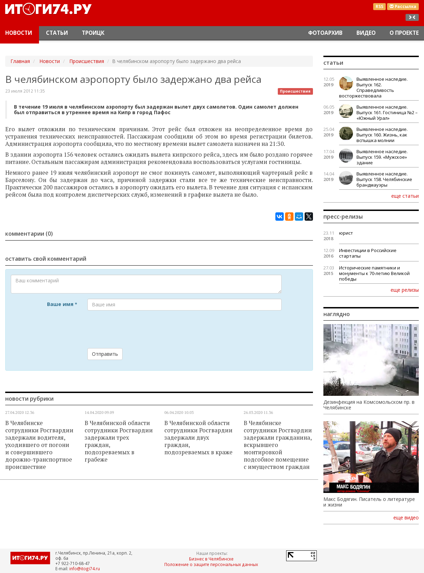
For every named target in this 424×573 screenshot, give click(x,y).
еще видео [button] (406, 517)
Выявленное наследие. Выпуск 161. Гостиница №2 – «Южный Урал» (387, 112)
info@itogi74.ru (84, 568)
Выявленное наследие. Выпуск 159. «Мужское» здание (382, 157)
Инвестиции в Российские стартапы (367, 253)
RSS (379, 6)
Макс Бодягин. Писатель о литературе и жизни (369, 502)
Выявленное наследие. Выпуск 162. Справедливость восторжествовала (373, 87)
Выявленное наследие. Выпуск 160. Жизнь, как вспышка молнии (382, 134)
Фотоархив (325, 33)
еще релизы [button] (405, 289)
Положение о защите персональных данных (211, 564)
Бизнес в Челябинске (211, 559)
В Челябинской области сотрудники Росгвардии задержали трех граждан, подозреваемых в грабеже (119, 441)
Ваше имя (62, 304)
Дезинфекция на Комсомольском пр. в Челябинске (369, 404)
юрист (346, 233)
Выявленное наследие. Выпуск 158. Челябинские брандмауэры (384, 179)
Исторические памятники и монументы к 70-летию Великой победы (374, 273)
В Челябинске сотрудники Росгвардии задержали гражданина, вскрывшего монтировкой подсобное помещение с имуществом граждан (278, 445)
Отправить (105, 354)
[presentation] (140, 329)
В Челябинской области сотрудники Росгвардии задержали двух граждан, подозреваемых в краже (198, 437)
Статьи (57, 33)
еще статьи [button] (405, 196)
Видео (366, 33)
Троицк (93, 33)
